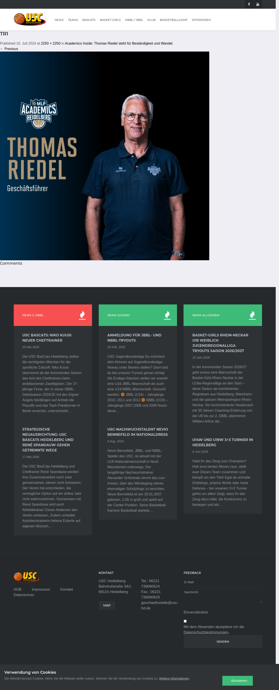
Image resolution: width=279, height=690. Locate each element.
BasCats (88, 20)
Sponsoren (201, 20)
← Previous (9, 49)
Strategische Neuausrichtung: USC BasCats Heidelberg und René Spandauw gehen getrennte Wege (48, 439)
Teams (73, 20)
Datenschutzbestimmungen (206, 632)
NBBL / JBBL (134, 20)
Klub (152, 20)
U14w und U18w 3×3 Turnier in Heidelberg (222, 442)
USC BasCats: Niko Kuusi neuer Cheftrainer (46, 337)
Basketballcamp (174, 20)
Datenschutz (24, 595)
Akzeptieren (239, 680)
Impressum (41, 589)
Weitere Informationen (174, 678)
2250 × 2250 (50, 43)
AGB (18, 589)
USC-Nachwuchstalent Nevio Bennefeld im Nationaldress (137, 432)
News (59, 20)
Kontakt (66, 589)
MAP (107, 605)
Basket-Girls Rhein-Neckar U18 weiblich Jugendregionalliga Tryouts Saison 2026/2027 (220, 343)
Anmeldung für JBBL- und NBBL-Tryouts (134, 337)
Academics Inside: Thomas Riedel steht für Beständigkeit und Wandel (119, 43)
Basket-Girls (110, 20)
